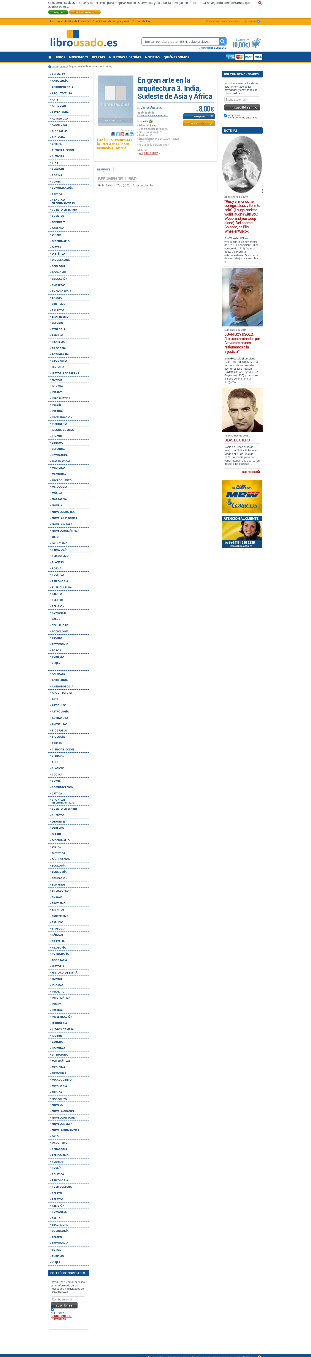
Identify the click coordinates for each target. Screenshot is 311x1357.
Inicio (55, 66)
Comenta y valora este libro (152, 115)
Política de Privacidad (77, 21)
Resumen (103, 169)
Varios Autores (151, 107)
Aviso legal (56, 21)
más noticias (249, 471)
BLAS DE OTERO (237, 440)
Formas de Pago (142, 21)
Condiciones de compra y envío (111, 21)
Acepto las (242, 116)
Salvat (153, 125)
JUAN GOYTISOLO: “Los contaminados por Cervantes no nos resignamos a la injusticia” (242, 343)
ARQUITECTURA (148, 153)
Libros (63, 66)
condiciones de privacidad (61, 1317)
